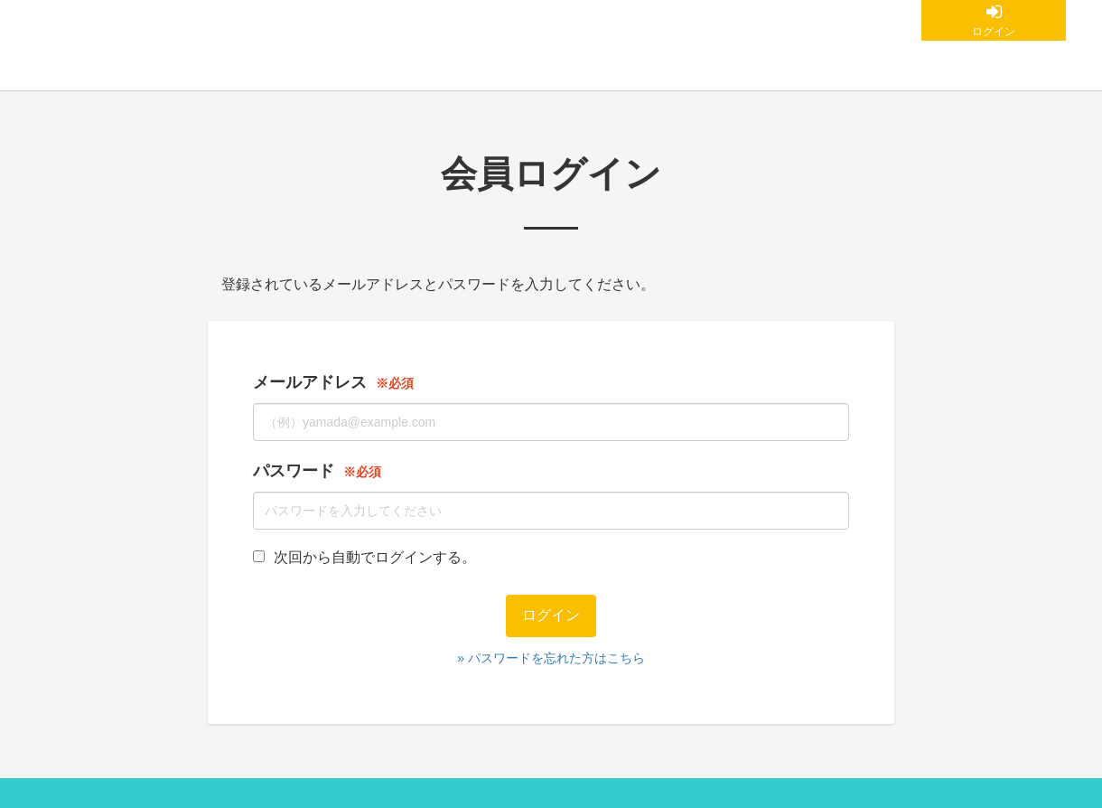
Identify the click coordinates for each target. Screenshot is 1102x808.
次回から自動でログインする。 (364, 557)
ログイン (993, 31)
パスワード (293, 471)
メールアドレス (310, 382)
